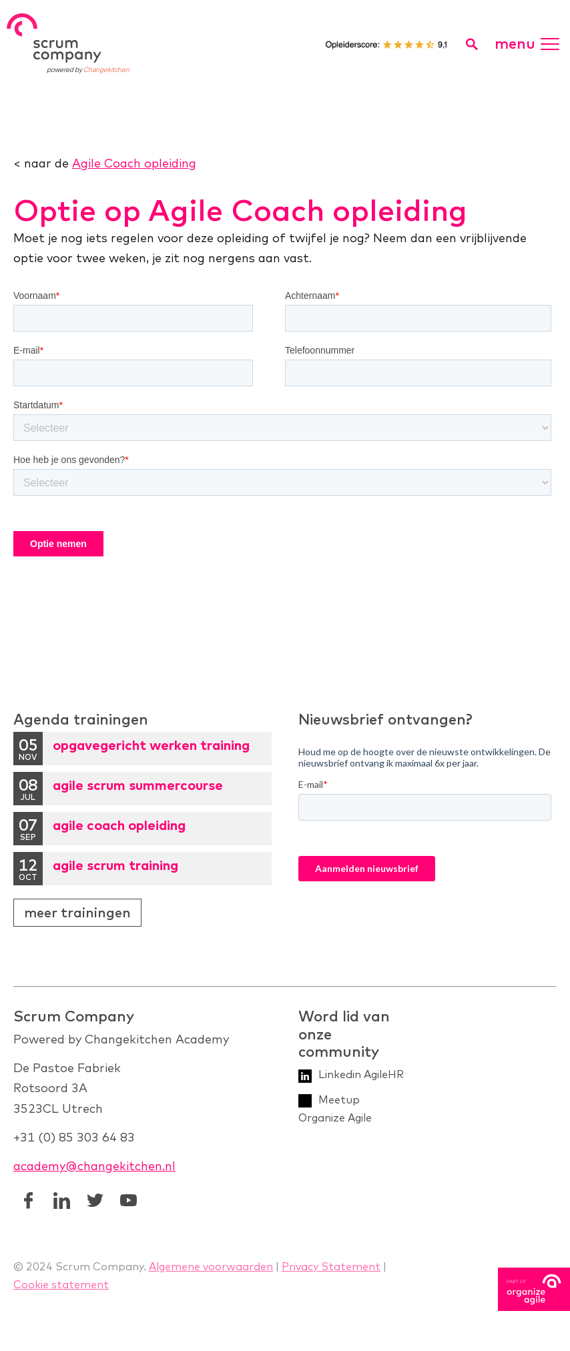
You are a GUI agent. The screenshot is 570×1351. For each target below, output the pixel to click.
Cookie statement (61, 1284)
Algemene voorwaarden (211, 1266)
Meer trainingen (77, 912)
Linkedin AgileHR (361, 1074)
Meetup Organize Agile (335, 1108)
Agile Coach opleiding (134, 163)
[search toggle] (471, 44)
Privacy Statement (331, 1266)
